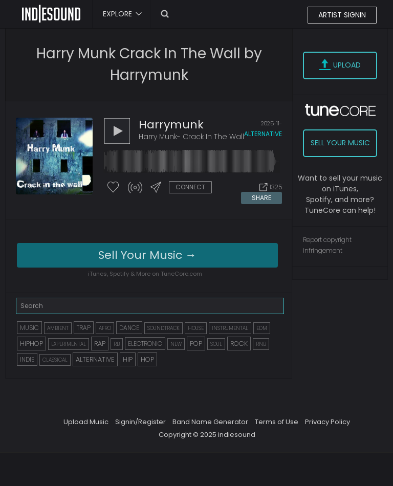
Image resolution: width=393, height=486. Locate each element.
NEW (176, 344)
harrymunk (171, 124)
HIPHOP (31, 343)
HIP (128, 359)
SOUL (216, 344)
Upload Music (85, 422)
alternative (263, 133)
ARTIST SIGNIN (342, 15)
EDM (261, 328)
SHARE (261, 197)
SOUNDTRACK (163, 328)
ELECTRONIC (145, 343)
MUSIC (29, 327)
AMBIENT (58, 328)
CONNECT (190, 187)
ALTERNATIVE (95, 359)
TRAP (84, 327)
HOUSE (196, 328)
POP (196, 343)
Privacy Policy (327, 422)
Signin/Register (140, 422)
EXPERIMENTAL (68, 344)
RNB (261, 344)
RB (117, 344)
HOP (147, 359)
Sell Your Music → (147, 255)
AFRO (105, 328)
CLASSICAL (55, 360)
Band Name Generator (210, 422)
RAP (99, 343)
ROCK (239, 343)
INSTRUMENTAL (230, 328)
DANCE (129, 327)
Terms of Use (276, 422)
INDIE (27, 359)
